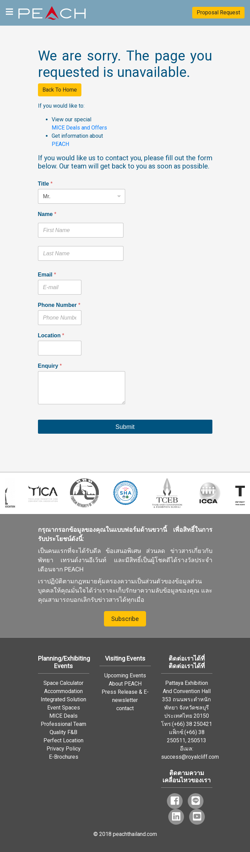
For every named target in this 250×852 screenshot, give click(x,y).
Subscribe (125, 618)
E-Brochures (63, 757)
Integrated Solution (63, 699)
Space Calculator (63, 683)
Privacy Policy (64, 748)
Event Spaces (63, 707)
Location (51, 335)
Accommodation (63, 691)
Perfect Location (63, 740)
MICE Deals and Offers (79, 127)
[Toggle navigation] (9, 11)
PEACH (60, 144)
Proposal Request (218, 12)
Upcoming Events (125, 675)
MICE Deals (63, 716)
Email (47, 274)
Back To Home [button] (59, 89)
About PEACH (125, 683)
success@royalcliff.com (190, 757)
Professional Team (63, 724)
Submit (124, 426)
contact (125, 708)
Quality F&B (63, 732)
